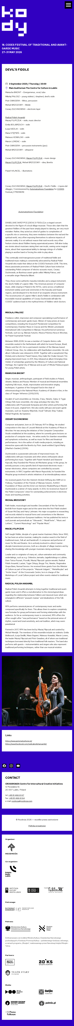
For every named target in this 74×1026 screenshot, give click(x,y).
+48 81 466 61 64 (17, 798)
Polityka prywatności (37, 826)
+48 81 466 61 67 (16, 795)
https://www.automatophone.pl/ (18, 741)
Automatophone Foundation (42, 189)
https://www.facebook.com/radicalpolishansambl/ (26, 744)
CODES (60, 189)
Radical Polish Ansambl (15, 117)
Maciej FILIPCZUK (34, 158)
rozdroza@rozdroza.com (21, 801)
